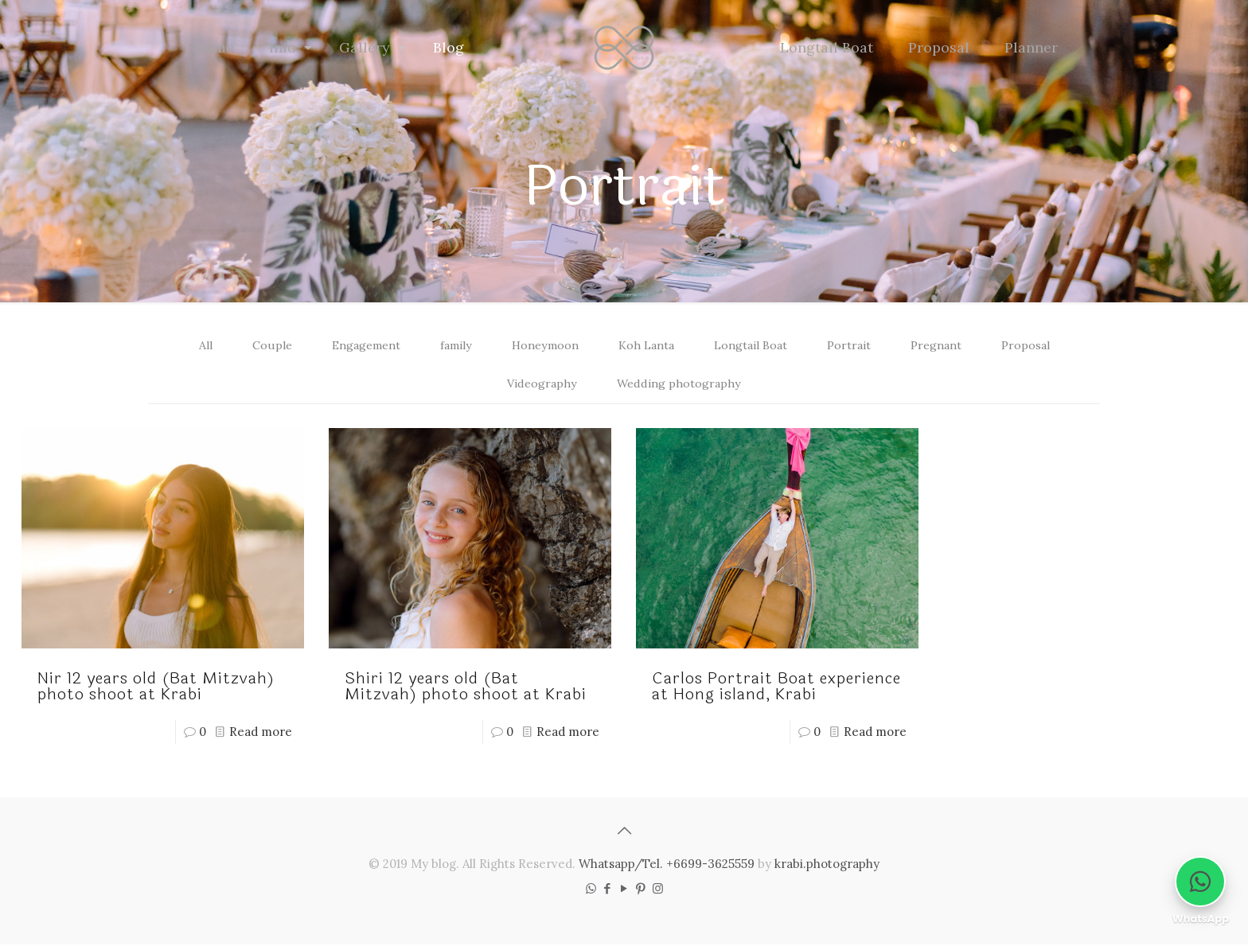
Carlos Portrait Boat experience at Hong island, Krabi (776, 688)
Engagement (354, 345)
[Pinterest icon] (641, 889)
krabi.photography (826, 865)
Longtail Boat (755, 345)
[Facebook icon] (608, 889)
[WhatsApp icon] (591, 889)
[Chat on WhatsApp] (1200, 881)
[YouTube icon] (624, 889)
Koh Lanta (647, 345)
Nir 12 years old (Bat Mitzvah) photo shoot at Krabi (156, 688)
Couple (257, 345)
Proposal (1039, 345)
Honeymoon (542, 345)
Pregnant (946, 345)
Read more (260, 733)
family (448, 345)
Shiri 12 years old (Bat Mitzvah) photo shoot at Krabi (466, 688)
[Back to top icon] (624, 832)
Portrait (856, 345)
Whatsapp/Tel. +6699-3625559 (667, 865)
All (190, 345)
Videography (541, 384)
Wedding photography (680, 384)
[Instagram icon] (658, 889)
